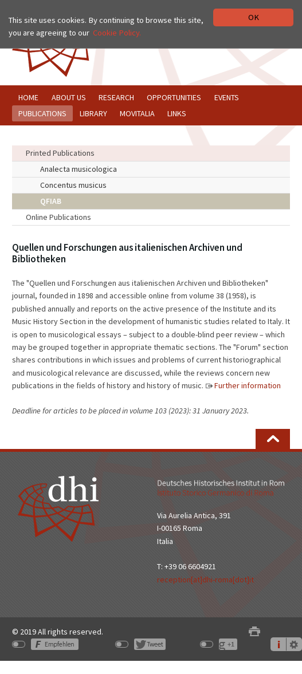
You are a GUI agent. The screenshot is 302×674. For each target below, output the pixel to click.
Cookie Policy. (117, 32)
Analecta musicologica (78, 169)
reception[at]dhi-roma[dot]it (205, 579)
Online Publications (58, 217)
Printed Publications (60, 153)
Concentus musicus (73, 185)
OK (253, 17)
